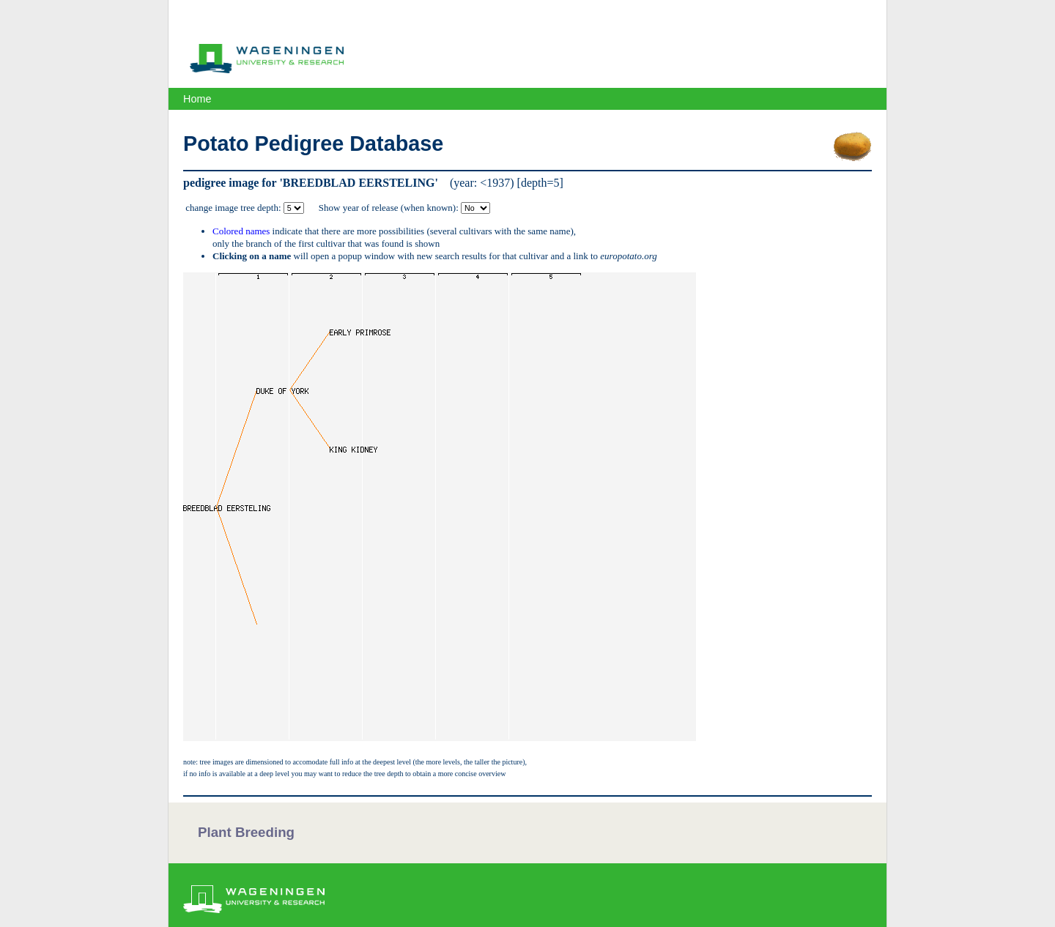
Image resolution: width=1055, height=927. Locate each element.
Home (197, 99)
